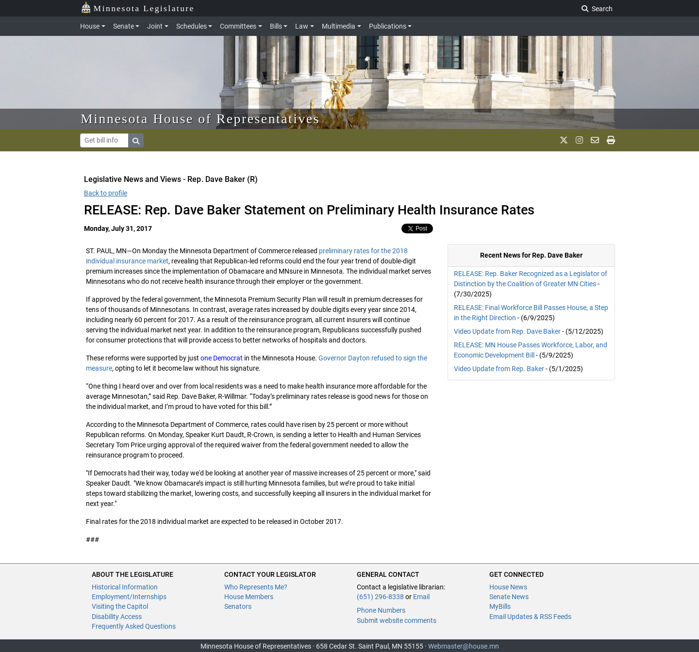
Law (301, 26)
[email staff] (595, 140)
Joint (155, 26)
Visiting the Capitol (120, 606)
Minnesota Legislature (138, 7)
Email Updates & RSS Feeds (530, 616)
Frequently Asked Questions (134, 626)
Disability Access (117, 616)
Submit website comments (396, 620)
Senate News (509, 597)
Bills (276, 26)
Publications (387, 26)
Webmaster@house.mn (463, 646)
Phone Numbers (381, 610)
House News (508, 587)
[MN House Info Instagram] (579, 140)
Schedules (191, 26)
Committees (238, 26)
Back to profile (105, 193)
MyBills (500, 606)
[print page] (611, 140)
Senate (123, 26)
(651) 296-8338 (380, 597)
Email (421, 597)
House (90, 26)
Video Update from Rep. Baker (499, 369)
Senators (237, 606)
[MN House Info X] (564, 140)
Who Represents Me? (255, 587)
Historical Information (125, 587)
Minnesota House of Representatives (200, 118)
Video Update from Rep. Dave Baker (507, 331)
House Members (248, 597)
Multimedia (338, 26)
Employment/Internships (129, 597)
